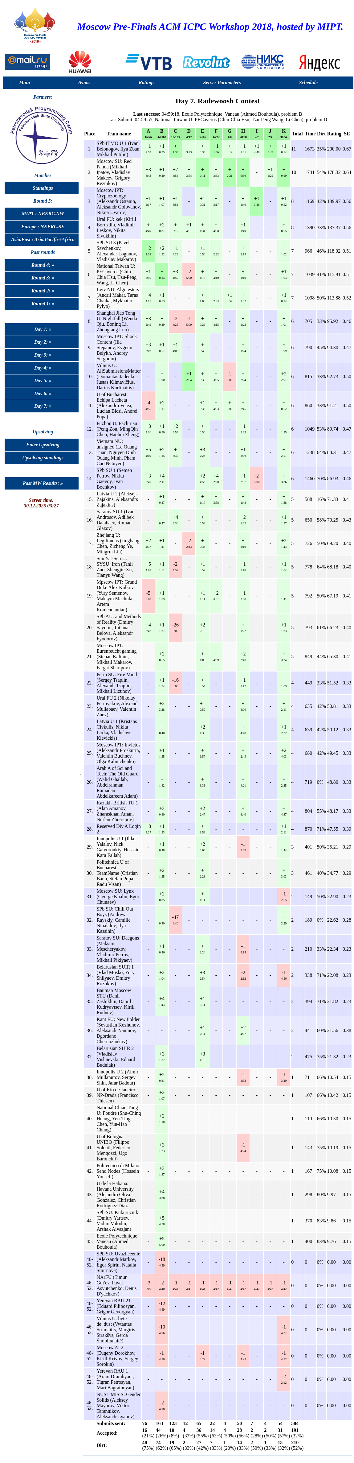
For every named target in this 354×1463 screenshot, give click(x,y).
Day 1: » (42, 329)
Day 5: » (42, 380)
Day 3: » (42, 354)
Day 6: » (42, 393)
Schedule (308, 82)
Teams (83, 82)
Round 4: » (42, 265)
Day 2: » (42, 342)
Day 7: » (42, 406)
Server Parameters (222, 82)
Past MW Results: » (43, 483)
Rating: (146, 82)
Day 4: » (42, 367)
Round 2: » (42, 290)
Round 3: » (42, 277)
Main (24, 82)
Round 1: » (42, 303)
